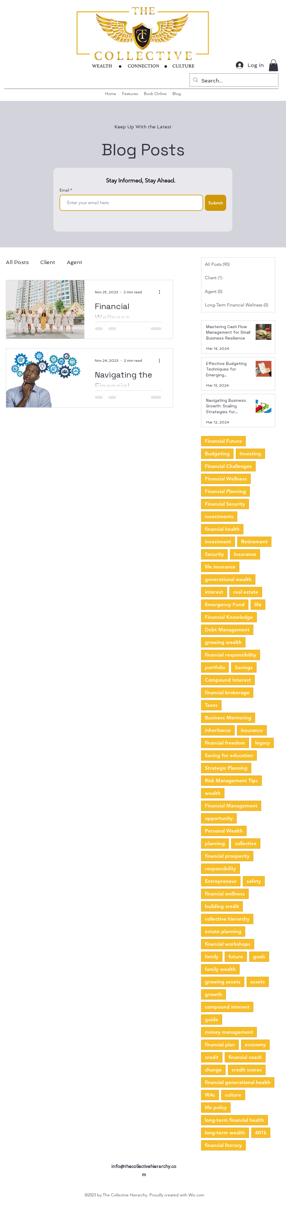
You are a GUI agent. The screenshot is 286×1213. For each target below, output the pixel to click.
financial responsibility (230, 655)
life (257, 604)
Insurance (245, 554)
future (236, 956)
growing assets (222, 982)
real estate (245, 592)
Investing (250, 453)
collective (246, 843)
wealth (213, 793)
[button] (273, 65)
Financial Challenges (228, 466)
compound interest (227, 1007)
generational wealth (228, 579)
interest (214, 592)
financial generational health (238, 1082)
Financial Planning (225, 491)
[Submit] (215, 203)
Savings (244, 667)
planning (215, 843)
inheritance (218, 730)
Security (214, 554)
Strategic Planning (226, 768)
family (212, 956)
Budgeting (217, 453)
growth (213, 994)
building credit (222, 906)
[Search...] (233, 81)
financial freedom (225, 743)
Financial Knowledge (229, 617)
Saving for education (229, 755)
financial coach (245, 1057)
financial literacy (223, 1145)
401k (260, 1133)
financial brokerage (227, 692)
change (213, 1070)
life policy (216, 1107)
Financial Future (223, 441)
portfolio (215, 667)
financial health (222, 529)
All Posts (17, 262)
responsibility (220, 868)
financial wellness (225, 894)
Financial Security (225, 504)
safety (254, 881)
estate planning (223, 931)
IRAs (210, 1095)
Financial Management (231, 806)
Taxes (211, 705)
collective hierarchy (227, 919)
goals (259, 956)
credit (212, 1057)
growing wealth (223, 642)
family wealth (220, 969)
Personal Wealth (224, 831)
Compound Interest (228, 680)
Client (47, 262)
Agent (74, 262)
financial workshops (227, 944)
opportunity (219, 818)
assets (257, 982)
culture (233, 1095)
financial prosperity (227, 856)
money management (229, 1032)
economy (255, 1044)
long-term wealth (225, 1133)
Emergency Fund (225, 604)
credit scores (247, 1070)
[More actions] (161, 292)
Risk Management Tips (231, 780)
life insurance (220, 567)
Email (65, 190)
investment (218, 542)
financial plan (220, 1044)
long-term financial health (234, 1120)
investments (219, 516)
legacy (262, 743)
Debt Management (227, 630)
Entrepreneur (221, 881)
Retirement (254, 542)
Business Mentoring (228, 718)
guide (211, 1019)
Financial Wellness (226, 479)
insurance (252, 730)
